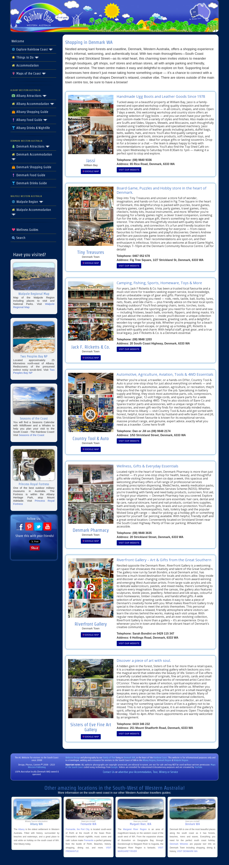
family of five (109, 757)
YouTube (198, 767)
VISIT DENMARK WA (187, 851)
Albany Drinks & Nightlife (30, 128)
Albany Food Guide (29, 120)
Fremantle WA (88, 824)
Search (18, 238)
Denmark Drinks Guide (29, 183)
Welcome (17, 41)
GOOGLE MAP (91, 171)
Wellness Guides (24, 230)
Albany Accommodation (32, 104)
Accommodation (25, 65)
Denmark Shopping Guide (31, 167)
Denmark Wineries (179, 844)
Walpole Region (27, 202)
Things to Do (25, 57)
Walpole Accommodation (31, 212)
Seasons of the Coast (31, 435)
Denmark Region (164, 760)
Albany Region (149, 760)
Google (114, 767)
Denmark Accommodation (31, 157)
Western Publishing (37, 767)
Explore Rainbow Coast (32, 49)
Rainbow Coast (160, 757)
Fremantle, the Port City (77, 829)
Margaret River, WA (140, 824)
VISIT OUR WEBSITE (129, 170)
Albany (21, 829)
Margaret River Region (135, 829)
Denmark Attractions (30, 146)
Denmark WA (129, 757)
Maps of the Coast (28, 73)
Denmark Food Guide (28, 175)
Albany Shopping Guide (29, 112)
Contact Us (109, 771)
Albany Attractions (29, 96)
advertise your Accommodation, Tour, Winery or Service (148, 771)
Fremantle (89, 840)
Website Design (72, 757)
